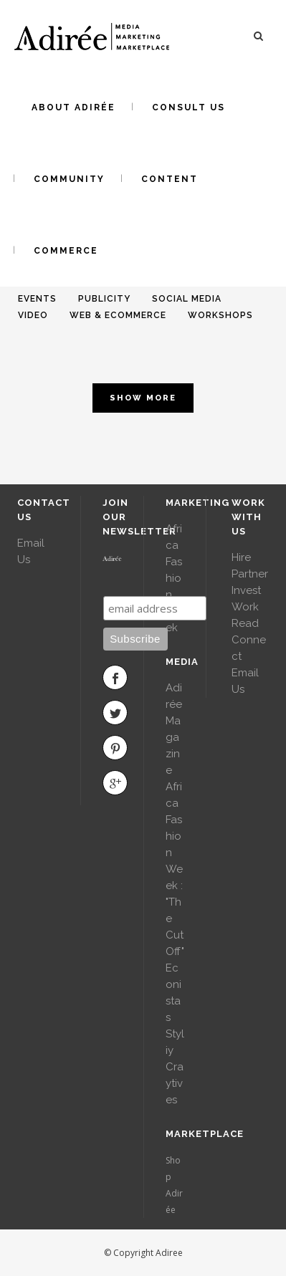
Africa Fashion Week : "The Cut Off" (175, 869)
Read (245, 623)
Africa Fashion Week (174, 578)
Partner (250, 573)
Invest (246, 590)
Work (245, 606)
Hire (241, 557)
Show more (143, 398)
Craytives (174, 1083)
